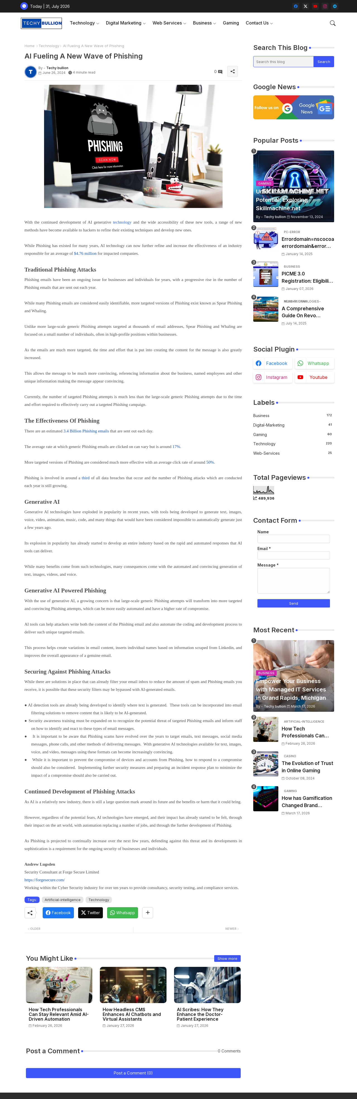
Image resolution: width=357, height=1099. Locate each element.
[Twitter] (90, 912)
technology (122, 222)
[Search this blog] (283, 61)
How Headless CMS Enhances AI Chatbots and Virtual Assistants (132, 1014)
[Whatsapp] (122, 912)
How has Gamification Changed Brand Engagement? (307, 802)
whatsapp (318, 363)
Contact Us (257, 23)
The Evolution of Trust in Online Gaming (307, 767)
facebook (276, 363)
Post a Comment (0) (133, 1073)
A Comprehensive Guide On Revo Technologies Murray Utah (306, 312)
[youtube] (315, 6)
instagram (276, 377)
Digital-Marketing (292, 424)
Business (202, 23)
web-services (292, 453)
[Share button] (147, 912)
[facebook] (295, 6)
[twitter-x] (305, 6)
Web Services (167, 23)
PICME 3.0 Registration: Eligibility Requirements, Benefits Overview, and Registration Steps (307, 278)
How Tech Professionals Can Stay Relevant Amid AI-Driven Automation (59, 1014)
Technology (82, 23)
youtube (318, 377)
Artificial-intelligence (63, 899)
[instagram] (325, 6)
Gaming (231, 23)
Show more (227, 958)
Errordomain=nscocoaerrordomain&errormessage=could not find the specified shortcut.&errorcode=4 (308, 243)
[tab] (84, 23)
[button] (332, 23)
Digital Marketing (123, 23)
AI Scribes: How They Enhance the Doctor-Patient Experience (200, 1014)
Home (30, 45)
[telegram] (334, 6)
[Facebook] (58, 912)
